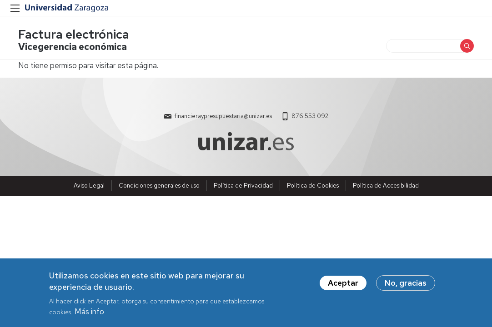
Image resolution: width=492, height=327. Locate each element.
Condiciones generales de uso (159, 185)
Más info (89, 314)
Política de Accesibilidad (386, 185)
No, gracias (406, 286)
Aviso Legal (89, 185)
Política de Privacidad (243, 185)
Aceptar (343, 286)
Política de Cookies (313, 185)
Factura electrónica (73, 34)
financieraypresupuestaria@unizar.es (223, 116)
